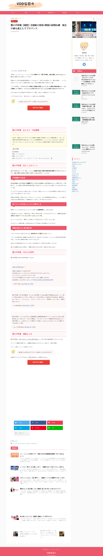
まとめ (77, 12)
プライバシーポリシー (55, 549)
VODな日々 (51, 553)
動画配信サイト (51, 12)
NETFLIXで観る (38, 107)
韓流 (26, 12)
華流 (39, 12)
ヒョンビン (22, 438)
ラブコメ (28, 438)
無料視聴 (65, 12)
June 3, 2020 (29, 303)
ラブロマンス (34, 438)
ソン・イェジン (16, 438)
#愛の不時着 (15, 266)
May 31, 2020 (30, 325)
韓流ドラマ (14, 435)
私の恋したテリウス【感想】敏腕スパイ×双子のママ (43, 517)
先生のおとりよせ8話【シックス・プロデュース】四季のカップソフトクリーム (88, 137)
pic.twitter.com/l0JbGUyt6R (43, 278)
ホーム (13, 12)
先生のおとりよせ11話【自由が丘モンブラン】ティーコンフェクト (88, 89)
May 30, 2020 (28, 282)
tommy (20, 70)
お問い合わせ (46, 549)
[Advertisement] (39, 118)
